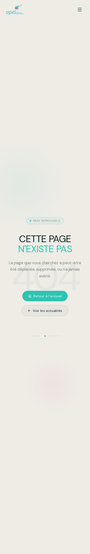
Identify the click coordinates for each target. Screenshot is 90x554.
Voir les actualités (45, 310)
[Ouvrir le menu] (79, 9)
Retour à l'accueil (45, 296)
